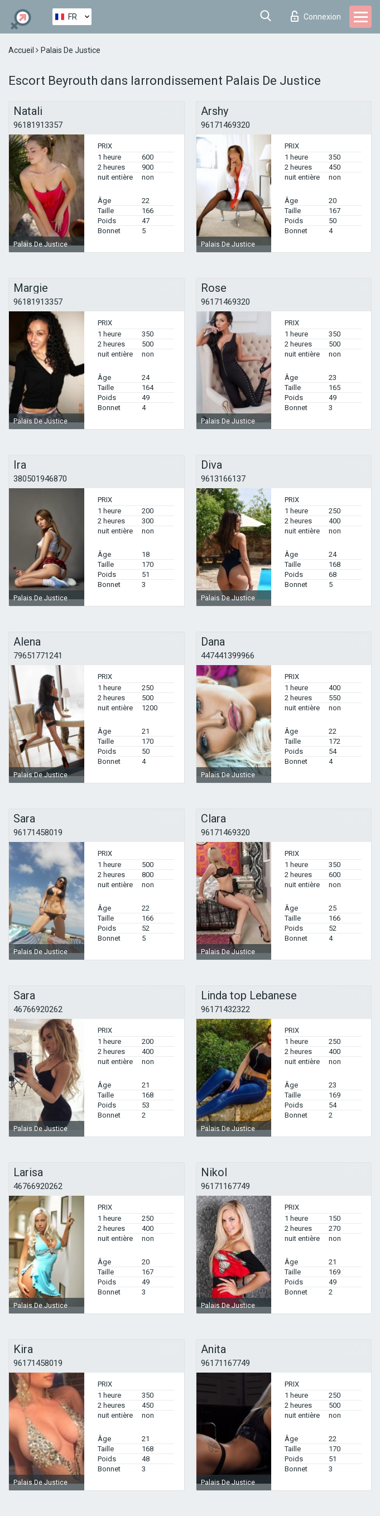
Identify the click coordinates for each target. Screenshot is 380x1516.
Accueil (22, 50)
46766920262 (37, 1009)
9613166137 (223, 479)
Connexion (316, 16)
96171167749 (225, 1186)
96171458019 (37, 832)
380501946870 (40, 479)
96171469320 (225, 125)
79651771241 (37, 656)
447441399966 (227, 656)
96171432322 (225, 1009)
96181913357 (37, 125)
